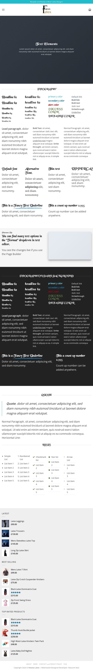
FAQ (65, 660)
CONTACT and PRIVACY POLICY (50, 660)
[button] (3, 10)
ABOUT (29, 660)
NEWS (35, 660)
